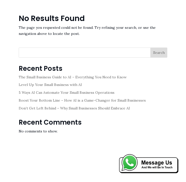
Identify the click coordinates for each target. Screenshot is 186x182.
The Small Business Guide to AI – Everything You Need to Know (73, 77)
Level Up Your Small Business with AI (50, 84)
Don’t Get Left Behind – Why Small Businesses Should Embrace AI (74, 108)
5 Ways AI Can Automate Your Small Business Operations (66, 92)
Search (159, 52)
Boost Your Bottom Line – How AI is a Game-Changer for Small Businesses (82, 100)
